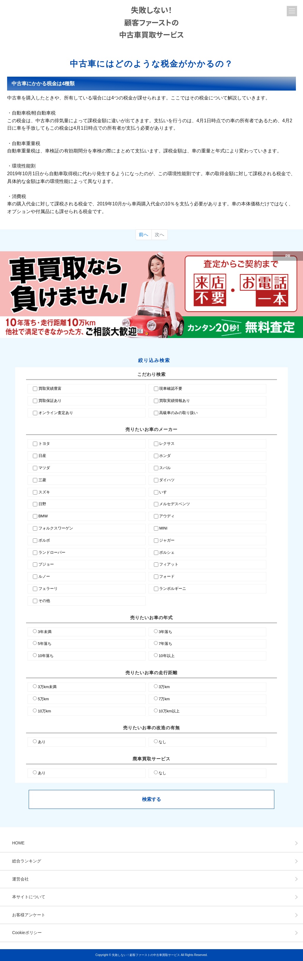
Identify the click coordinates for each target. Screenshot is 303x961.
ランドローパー (51, 552)
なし (162, 742)
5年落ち (44, 643)
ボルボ (44, 540)
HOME (18, 843)
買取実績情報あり (174, 400)
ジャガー (167, 540)
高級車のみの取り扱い (178, 413)
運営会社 (20, 879)
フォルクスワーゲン (55, 528)
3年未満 (44, 632)
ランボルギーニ (172, 588)
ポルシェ (167, 552)
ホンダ (165, 455)
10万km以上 (169, 711)
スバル (165, 468)
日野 (42, 504)
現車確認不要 (170, 388)
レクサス (167, 443)
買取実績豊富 (50, 388)
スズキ (44, 492)
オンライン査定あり (55, 413)
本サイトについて (28, 896)
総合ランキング (26, 861)
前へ (143, 234)
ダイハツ (167, 480)
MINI (163, 528)
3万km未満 (47, 687)
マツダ (44, 468)
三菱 (42, 480)
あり (42, 742)
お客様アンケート (28, 914)
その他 (44, 600)
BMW (43, 516)
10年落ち (46, 655)
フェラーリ (48, 588)
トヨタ (44, 443)
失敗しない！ (151, 22)
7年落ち (165, 643)
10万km (44, 711)
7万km (164, 699)
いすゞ (165, 492)
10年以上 (166, 655)
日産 (42, 455)
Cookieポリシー (27, 932)
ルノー (44, 576)
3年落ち (165, 632)
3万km (164, 687)
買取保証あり (50, 400)
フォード (167, 576)
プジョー (46, 564)
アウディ (167, 516)
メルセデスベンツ (174, 504)
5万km (43, 699)
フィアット (168, 564)
